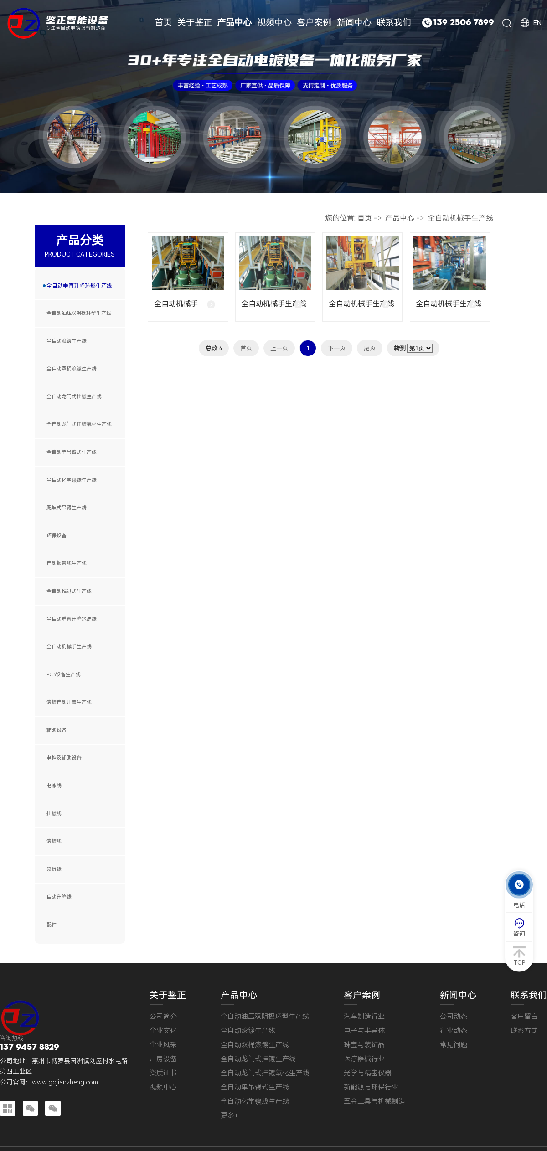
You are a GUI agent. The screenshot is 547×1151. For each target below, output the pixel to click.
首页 (364, 218)
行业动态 (453, 1031)
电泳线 (54, 786)
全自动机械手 (176, 303)
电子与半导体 (364, 1031)
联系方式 (524, 1031)
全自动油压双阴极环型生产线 (78, 313)
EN (537, 23)
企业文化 (163, 1031)
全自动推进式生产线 (69, 591)
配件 (51, 925)
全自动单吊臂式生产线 (71, 452)
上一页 (279, 348)
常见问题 (453, 1045)
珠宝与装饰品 (364, 1045)
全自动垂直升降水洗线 (71, 619)
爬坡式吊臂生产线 (66, 508)
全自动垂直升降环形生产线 (79, 286)
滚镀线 (54, 841)
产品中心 (399, 218)
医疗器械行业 (364, 1059)
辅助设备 (56, 730)
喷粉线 (54, 869)
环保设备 (56, 536)
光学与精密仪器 (368, 1073)
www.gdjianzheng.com (65, 1082)
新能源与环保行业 (371, 1087)
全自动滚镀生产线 (66, 341)
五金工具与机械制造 (374, 1101)
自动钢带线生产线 (66, 563)
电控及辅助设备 (64, 758)
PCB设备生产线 (63, 675)
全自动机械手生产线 (69, 647)
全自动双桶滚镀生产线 (71, 369)
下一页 (337, 348)
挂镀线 (54, 814)
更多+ (229, 1115)
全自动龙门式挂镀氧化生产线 (79, 424)
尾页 (370, 348)
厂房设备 (163, 1059)
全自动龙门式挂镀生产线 (74, 397)
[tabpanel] (273, 96)
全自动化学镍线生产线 (71, 480)
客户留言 (524, 1016)
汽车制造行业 (364, 1016)
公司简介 (163, 1016)
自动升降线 (59, 897)
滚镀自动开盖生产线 (69, 702)
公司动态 (453, 1016)
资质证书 (163, 1073)
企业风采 (163, 1045)
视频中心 (163, 1087)
